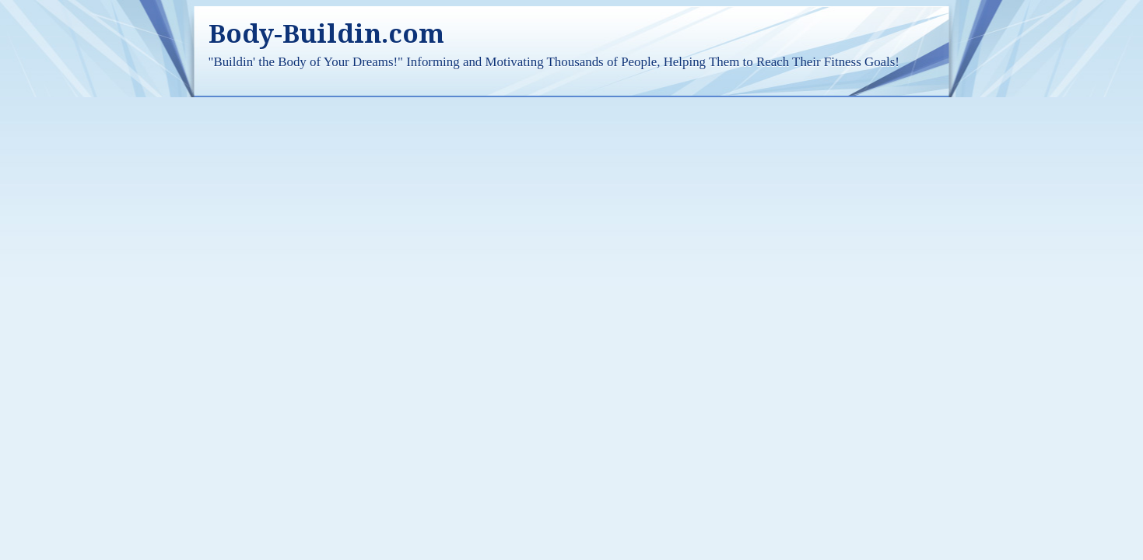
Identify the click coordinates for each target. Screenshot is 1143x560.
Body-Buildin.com (326, 34)
